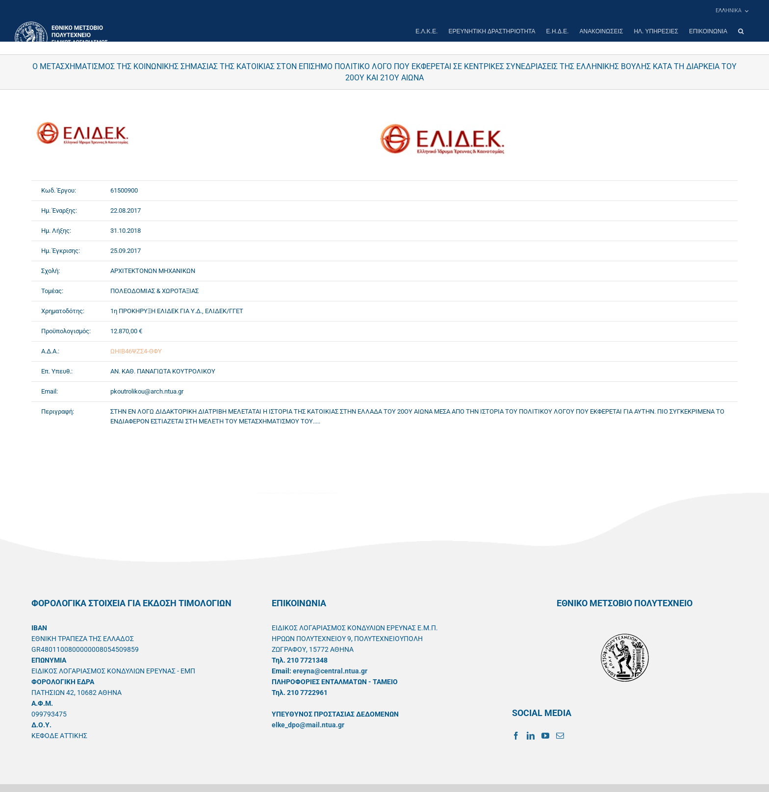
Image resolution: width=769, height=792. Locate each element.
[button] (740, 31)
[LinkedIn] (531, 736)
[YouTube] (545, 736)
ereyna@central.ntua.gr (330, 671)
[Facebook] (516, 736)
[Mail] (560, 736)
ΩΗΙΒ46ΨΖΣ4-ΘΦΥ (136, 351)
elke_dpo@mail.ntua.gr (308, 725)
